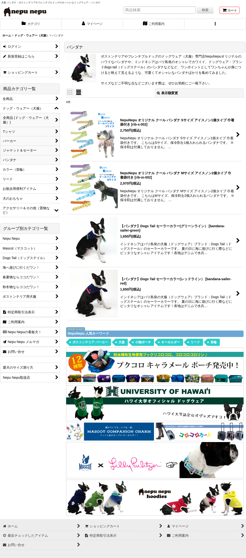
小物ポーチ (143, 342)
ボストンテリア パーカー (90, 342)
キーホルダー (170, 342)
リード (195, 342)
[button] (215, 24)
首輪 (213, 342)
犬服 (121, 342)
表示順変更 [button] (167, 93)
